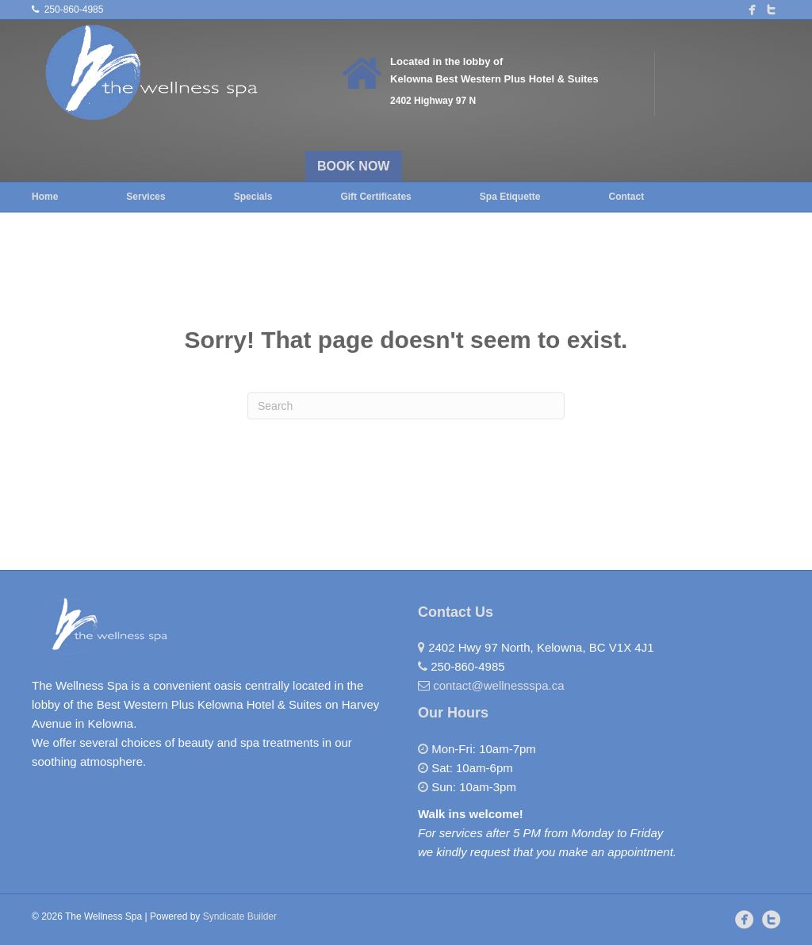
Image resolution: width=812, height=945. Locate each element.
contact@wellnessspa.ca (498, 685)
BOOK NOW (353, 166)
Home (45, 196)
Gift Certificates (375, 196)
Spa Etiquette (510, 196)
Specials (253, 196)
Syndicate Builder (240, 916)
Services (145, 196)
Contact (626, 196)
